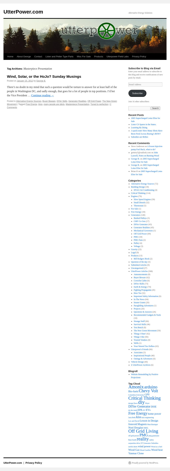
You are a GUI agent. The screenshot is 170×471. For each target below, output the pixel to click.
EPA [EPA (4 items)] (140, 409)
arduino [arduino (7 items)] (150, 387)
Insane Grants (139, 302)
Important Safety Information (146, 296)
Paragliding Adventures (143, 305)
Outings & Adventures (143, 359)
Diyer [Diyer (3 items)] (147, 403)
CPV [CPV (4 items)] (147, 394)
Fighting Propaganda (142, 290)
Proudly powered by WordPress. (145, 463)
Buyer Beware (49, 101)
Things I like (139, 337)
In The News (139, 299)
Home (10, 56)
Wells (136, 343)
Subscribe (137, 93)
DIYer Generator (141, 224)
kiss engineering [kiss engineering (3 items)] (148, 417)
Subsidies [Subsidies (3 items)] (154, 443)
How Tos (137, 293)
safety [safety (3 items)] (151, 440)
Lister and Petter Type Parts (59, 56)
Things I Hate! (140, 334)
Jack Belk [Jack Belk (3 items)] (132, 417)
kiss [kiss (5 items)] (138, 417)
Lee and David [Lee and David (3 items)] (133, 421)
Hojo (40, 104)
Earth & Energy (140, 287)
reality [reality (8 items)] (143, 438)
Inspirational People (142, 355)
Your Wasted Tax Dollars (144, 346)
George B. (41, 81)
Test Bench (138, 327)
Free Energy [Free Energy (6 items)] (137, 413)
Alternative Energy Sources (28, 101)
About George (24, 56)
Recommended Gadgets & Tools (147, 315)
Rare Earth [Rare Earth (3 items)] (132, 440)
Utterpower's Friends (139, 349)
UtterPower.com (23, 12)
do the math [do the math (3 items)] (132, 410)
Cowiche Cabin (140, 280)
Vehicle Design (137, 362)
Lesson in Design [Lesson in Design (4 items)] (149, 420)
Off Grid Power (94, 101)
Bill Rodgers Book (141, 259)
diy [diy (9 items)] (141, 402)
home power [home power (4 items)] (154, 413)
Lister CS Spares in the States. (143, 124)
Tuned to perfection (99, 104)
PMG (136, 237)
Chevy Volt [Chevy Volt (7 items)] (148, 390)
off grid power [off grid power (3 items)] (133, 436)
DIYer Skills (62, 101)
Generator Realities (77, 101)
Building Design (138, 187)
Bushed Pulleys (140, 218)
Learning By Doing (139, 127)
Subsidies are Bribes (139, 137)
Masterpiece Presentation (77, 104)
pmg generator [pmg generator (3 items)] (153, 436)
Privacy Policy (139, 56)
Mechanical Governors (143, 230)
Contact (38, 56)
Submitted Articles (139, 265)
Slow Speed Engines (142, 199)
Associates (138, 352)
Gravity (134, 249)
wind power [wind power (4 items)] (144, 446)
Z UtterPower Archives (140, 365)
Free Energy (31, 104)
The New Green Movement (145, 330)
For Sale (134, 209)
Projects (137, 309)
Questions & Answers (143, 312)
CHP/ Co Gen (139, 221)
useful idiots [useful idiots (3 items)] (132, 447)
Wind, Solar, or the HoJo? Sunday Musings (44, 76)
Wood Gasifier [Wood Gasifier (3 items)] (145, 450)
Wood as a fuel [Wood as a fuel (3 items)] (156, 447)
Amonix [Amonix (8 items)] (136, 386)
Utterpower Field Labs (118, 56)
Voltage (137, 246)
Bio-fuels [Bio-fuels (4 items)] (133, 391)
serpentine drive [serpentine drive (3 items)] (134, 443)
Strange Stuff (139, 321)
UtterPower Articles (139, 271)
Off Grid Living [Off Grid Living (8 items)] (143, 431)
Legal (133, 252)
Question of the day (139, 262)
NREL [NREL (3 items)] (146, 428)
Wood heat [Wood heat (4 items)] (157, 449)
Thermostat (138, 205)
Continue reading (42, 95)
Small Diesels (139, 202)
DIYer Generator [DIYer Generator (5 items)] (139, 406)
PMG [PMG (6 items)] (143, 435)
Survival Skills (140, 324)
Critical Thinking (138, 193)
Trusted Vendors (140, 340)
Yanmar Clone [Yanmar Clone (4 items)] (136, 453)
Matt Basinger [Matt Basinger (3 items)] (152, 424)
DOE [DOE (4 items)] (154, 406)
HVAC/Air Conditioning (144, 190)
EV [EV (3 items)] (144, 410)
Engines (134, 196)
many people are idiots (54, 104)
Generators (135, 215)
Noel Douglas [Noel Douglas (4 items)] (135, 427)
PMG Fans (138, 240)
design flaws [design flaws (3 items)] (133, 403)
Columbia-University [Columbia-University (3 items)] (136, 395)
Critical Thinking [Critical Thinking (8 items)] (144, 398)
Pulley (136, 243)
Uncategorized (137, 268)
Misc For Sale (84, 56)
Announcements (140, 274)
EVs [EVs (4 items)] (148, 409)
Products (98, 56)
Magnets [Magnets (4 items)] (142, 424)
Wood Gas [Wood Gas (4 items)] (133, 449)
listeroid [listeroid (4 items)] (132, 424)
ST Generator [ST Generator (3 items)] (146, 443)
